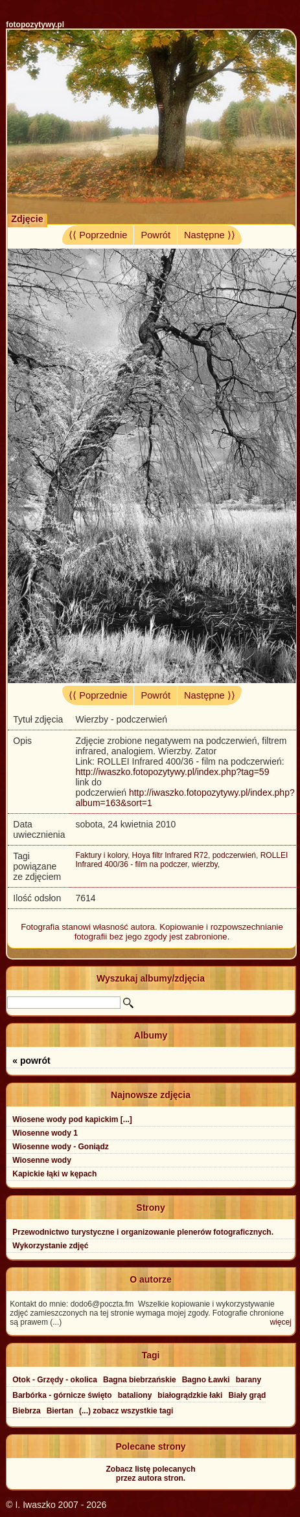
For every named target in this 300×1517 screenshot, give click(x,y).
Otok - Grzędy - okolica (54, 1379)
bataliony (135, 1395)
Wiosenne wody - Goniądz (60, 1146)
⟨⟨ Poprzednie (98, 235)
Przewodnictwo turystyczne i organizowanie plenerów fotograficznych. (142, 1232)
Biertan (60, 1410)
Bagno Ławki (206, 1379)
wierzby (205, 864)
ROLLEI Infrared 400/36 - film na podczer (181, 860)
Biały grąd (247, 1395)
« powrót (31, 1060)
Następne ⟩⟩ (209, 235)
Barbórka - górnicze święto (61, 1395)
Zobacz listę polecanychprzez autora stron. (150, 1474)
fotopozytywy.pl (35, 24)
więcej (280, 1322)
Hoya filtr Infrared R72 (170, 855)
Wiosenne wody (41, 1160)
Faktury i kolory (101, 855)
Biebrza (26, 1410)
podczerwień (234, 855)
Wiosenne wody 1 (45, 1133)
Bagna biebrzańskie (139, 1379)
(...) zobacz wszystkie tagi (126, 1410)
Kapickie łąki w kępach (54, 1173)
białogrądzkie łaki (189, 1395)
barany (248, 1379)
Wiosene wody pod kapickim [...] (72, 1119)
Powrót (155, 235)
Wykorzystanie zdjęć (50, 1245)
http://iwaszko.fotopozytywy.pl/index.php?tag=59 (172, 772)
